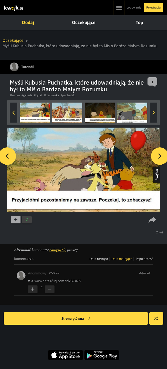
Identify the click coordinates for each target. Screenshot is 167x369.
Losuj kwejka (158, 321)
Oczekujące (84, 22)
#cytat (38, 95)
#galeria (27, 95)
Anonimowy (37, 273)
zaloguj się (57, 250)
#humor (15, 95)
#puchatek (68, 95)
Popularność (144, 259)
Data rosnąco (99, 259)
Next (153, 113)
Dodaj (28, 22)
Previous (13, 113)
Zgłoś (160, 232)
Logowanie (133, 7)
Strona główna (76, 318)
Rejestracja (153, 7)
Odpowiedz (144, 273)
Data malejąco (122, 259)
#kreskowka (51, 95)
